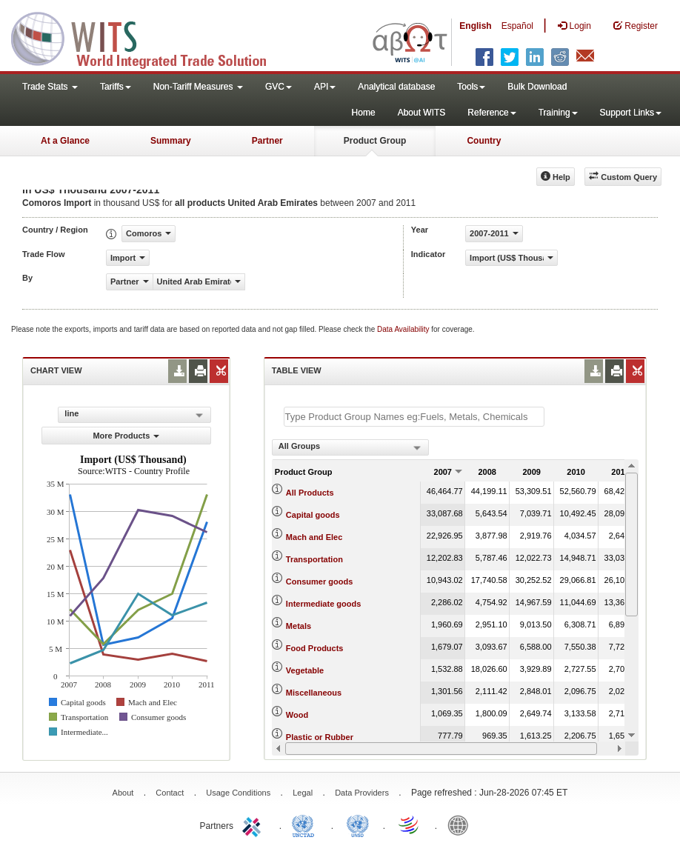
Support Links (630, 112)
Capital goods (313, 514)
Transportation (314, 559)
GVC (278, 86)
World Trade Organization (409, 824)
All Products (310, 492)
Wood (297, 714)
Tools (471, 86)
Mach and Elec (314, 537)
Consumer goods (319, 581)
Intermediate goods (323, 603)
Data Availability (404, 329)
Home (364, 112)
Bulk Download (537, 86)
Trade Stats (50, 86)
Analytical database (396, 86)
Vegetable (305, 670)
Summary (170, 141)
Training (558, 112)
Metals (298, 626)
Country (484, 141)
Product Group (375, 141)
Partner (267, 141)
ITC (254, 824)
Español (517, 26)
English (475, 26)
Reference (491, 112)
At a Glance (65, 141)
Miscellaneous (313, 692)
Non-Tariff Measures (198, 86)
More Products (126, 435)
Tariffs (115, 86)
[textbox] (414, 417)
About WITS (422, 112)
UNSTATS (358, 824)
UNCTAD (306, 824)
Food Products (315, 648)
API (325, 86)
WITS (148, 37)
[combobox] (350, 447)
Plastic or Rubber (319, 737)
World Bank (461, 824)
